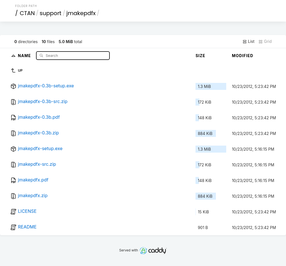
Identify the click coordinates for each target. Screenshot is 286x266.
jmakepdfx (81, 13)
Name (25, 55)
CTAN (27, 13)
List (248, 41)
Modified (242, 55)
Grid (265, 41)
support (50, 13)
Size (200, 55)
